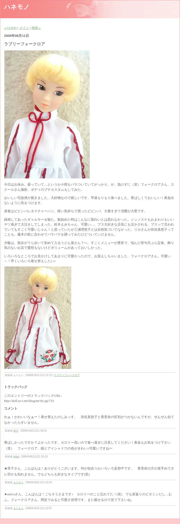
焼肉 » (36, 28)
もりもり (18, 482)
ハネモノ (17, 7)
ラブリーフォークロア (67, 375)
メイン (24, 28)
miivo (16, 456)
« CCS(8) (10, 28)
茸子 (15, 430)
